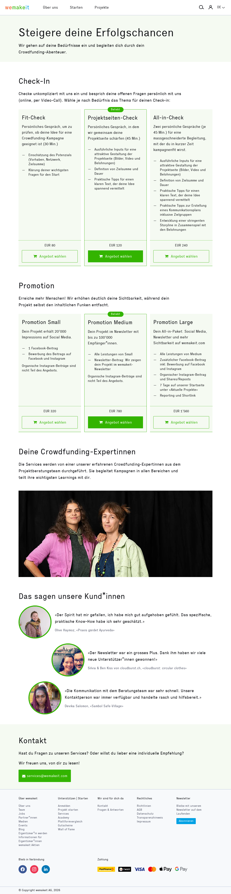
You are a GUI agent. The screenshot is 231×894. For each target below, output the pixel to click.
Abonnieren (186, 821)
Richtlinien (144, 806)
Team (22, 810)
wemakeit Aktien (29, 845)
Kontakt (102, 806)
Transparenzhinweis (150, 817)
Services (63, 813)
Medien (23, 821)
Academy (63, 817)
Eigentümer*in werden (33, 833)
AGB (139, 810)
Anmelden (64, 806)
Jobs (22, 813)
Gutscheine (65, 825)
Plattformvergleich (70, 821)
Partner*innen (28, 817)
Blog (22, 829)
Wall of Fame (66, 829)
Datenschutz (145, 813)
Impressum (144, 821)
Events (23, 825)
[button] (201, 7)
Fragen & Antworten (110, 810)
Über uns (24, 806)
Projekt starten (68, 810)
